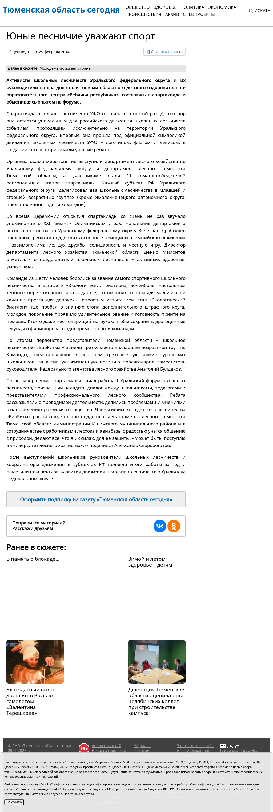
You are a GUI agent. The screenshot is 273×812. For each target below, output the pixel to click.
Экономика (222, 7)
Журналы (142, 745)
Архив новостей (106, 745)
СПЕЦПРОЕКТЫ (199, 14)
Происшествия (143, 14)
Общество (138, 7)
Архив (172, 14)
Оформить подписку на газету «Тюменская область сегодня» (96, 499)
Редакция (143, 750)
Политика (192, 7)
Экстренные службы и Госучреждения (195, 748)
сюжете (50, 547)
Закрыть (14, 802)
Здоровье (165, 7)
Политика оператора (79, 794)
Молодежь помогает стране (65, 68)
